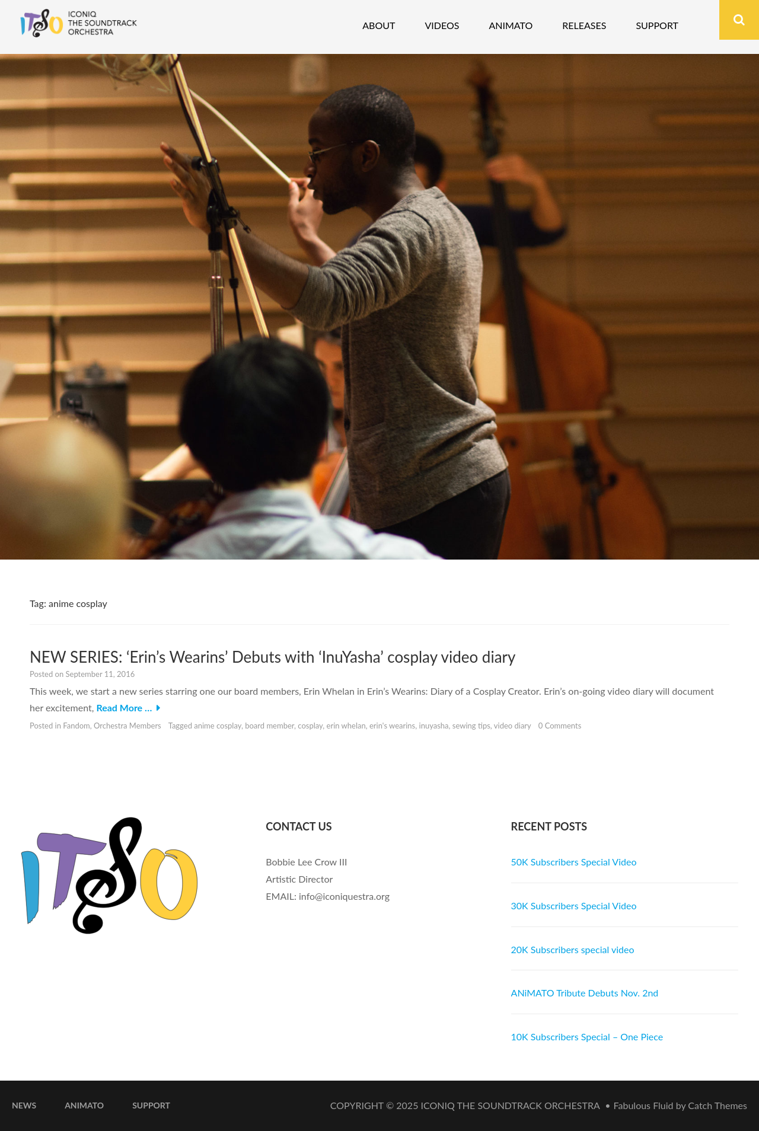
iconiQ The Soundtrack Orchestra (510, 1105)
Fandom (76, 725)
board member (269, 725)
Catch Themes (717, 1105)
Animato (510, 25)
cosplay (310, 725)
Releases (584, 25)
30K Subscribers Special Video (574, 905)
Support (657, 25)
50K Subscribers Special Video (574, 861)
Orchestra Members (127, 725)
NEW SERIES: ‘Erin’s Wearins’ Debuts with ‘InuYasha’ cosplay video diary (272, 656)
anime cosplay (217, 725)
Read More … (124, 707)
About (378, 25)
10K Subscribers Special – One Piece (587, 1036)
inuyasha (434, 725)
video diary (512, 725)
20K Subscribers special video (572, 949)
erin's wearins (392, 725)
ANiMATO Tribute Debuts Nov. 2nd (585, 992)
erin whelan (346, 725)
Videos (442, 25)
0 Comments (560, 725)
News (24, 1105)
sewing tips (471, 725)
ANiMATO (84, 1105)
